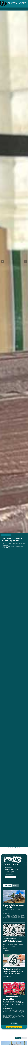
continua (14, 1024)
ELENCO (24, 1038)
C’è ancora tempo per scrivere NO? (12, 997)
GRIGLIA (17, 1038)
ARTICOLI (7, 886)
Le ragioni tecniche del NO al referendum (12, 939)
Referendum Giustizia (13, 1027)
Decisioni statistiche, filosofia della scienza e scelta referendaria (13, 971)
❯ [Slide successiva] (25, 261)
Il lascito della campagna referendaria (13, 906)
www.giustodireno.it (10, 877)
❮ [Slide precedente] (2, 261)
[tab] (8, 847)
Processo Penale (6, 535)
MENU (23, 9)
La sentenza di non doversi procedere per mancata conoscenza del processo (12, 540)
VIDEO (15, 886)
